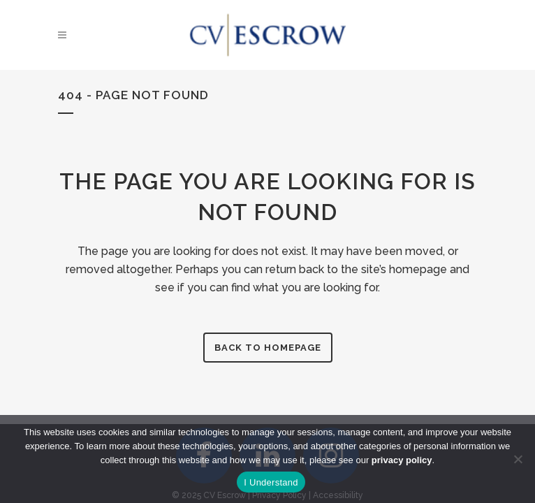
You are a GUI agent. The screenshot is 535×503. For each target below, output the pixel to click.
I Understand (271, 482)
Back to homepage (267, 347)
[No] (518, 459)
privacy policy (402, 460)
